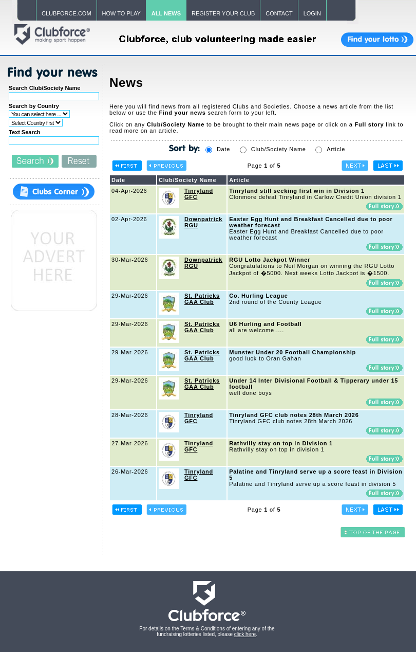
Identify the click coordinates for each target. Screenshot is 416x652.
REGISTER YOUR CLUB (223, 13)
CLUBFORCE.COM (66, 13)
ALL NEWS (166, 13)
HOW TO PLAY (121, 13)
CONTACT (279, 13)
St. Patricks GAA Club (202, 299)
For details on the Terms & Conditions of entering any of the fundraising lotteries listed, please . (206, 631)
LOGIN (312, 13)
